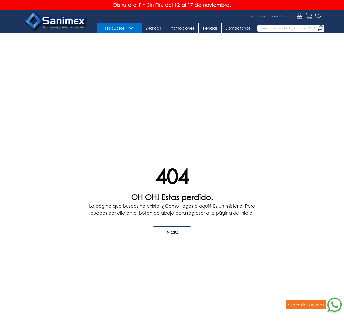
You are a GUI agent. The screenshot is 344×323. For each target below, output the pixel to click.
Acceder (286, 16)
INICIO (172, 232)
